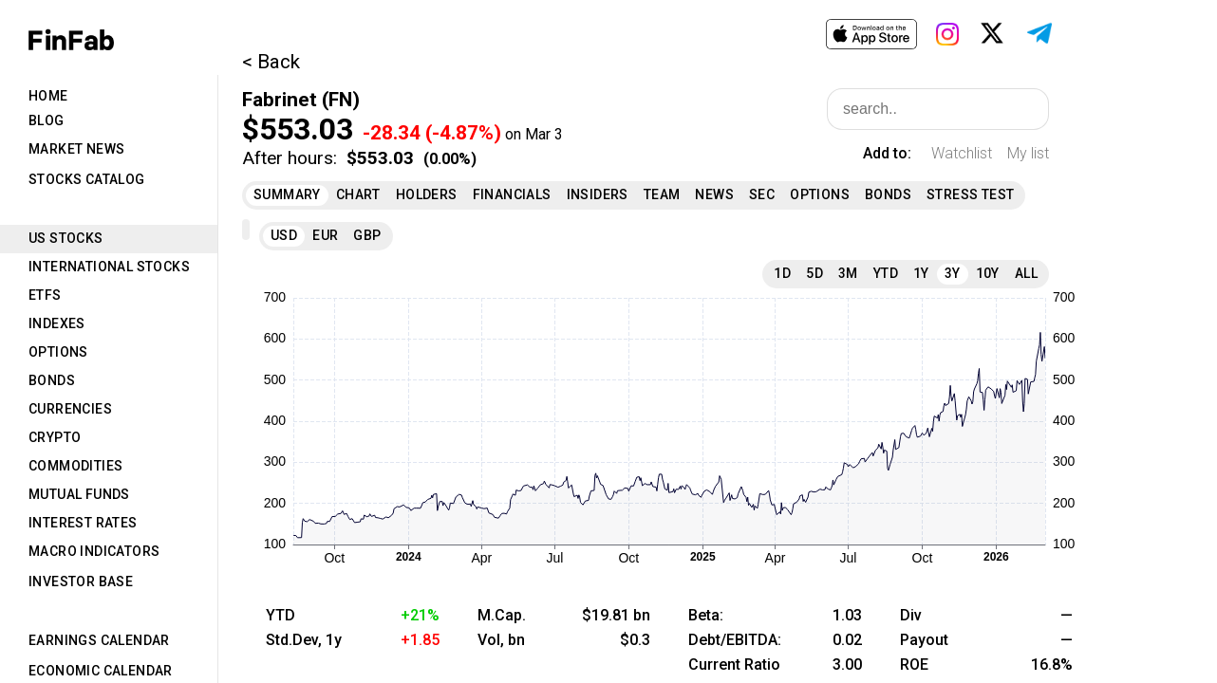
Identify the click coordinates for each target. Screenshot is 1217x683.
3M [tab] (848, 273)
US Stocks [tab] (65, 238)
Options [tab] (58, 352)
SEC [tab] (762, 194)
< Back (271, 61)
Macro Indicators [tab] (93, 551)
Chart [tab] (358, 194)
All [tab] (1026, 273)
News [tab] (714, 194)
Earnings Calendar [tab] (99, 640)
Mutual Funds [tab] (79, 494)
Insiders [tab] (597, 194)
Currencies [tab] (70, 408)
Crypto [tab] (54, 437)
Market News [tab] (76, 149)
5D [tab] (814, 273)
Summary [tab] (287, 194)
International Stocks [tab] (109, 266)
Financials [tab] (512, 194)
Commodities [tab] (75, 465)
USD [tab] (284, 235)
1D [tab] (782, 273)
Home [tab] (48, 95)
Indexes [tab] (56, 323)
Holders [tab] (427, 194)
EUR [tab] (325, 235)
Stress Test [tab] (970, 194)
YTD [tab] (885, 273)
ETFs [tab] (45, 295)
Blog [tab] (46, 120)
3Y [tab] (953, 273)
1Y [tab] (921, 273)
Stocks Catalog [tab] (86, 179)
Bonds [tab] (51, 380)
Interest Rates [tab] (83, 522)
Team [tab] (662, 194)
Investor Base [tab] (80, 581)
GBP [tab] (367, 235)
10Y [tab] (988, 273)
